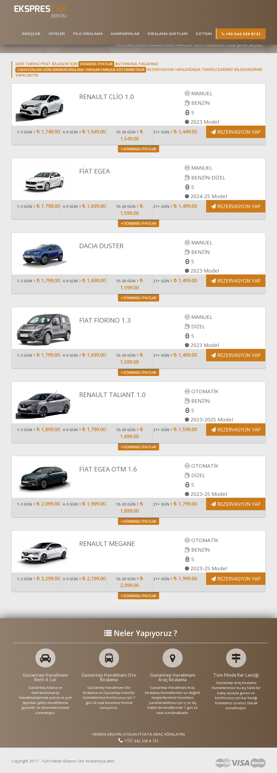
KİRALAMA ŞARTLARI (168, 33)
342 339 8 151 (138, 740)
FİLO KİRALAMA (88, 33)
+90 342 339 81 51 (241, 34)
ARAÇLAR (31, 33)
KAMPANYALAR (125, 33)
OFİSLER (56, 33)
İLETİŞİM (204, 33)
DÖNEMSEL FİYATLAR (138, 149)
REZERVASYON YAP (235, 132)
